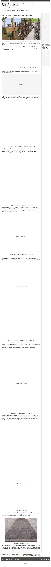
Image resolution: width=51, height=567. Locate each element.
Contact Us (16, 0)
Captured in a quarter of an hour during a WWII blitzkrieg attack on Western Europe (31, 555)
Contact (6, 559)
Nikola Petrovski (10, 17)
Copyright (28, 0)
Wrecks (13, 10)
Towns (4, 10)
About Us (11, 0)
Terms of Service (22, 0)
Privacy (32, 0)
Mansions (22, 10)
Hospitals (27, 10)
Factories (18, 10)
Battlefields (9, 10)
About (3, 559)
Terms (18, 559)
